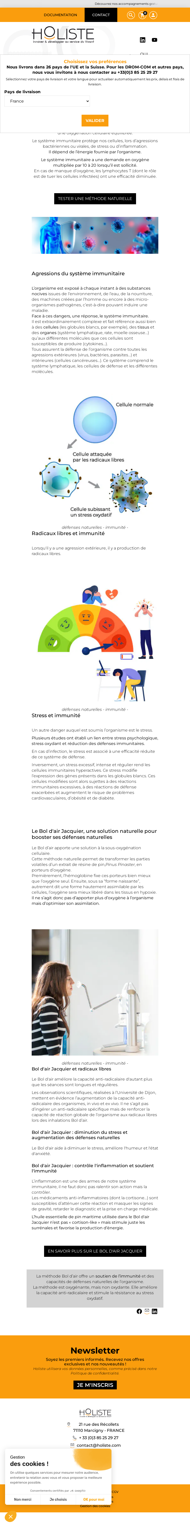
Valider (95, 120)
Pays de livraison (22, 91)
